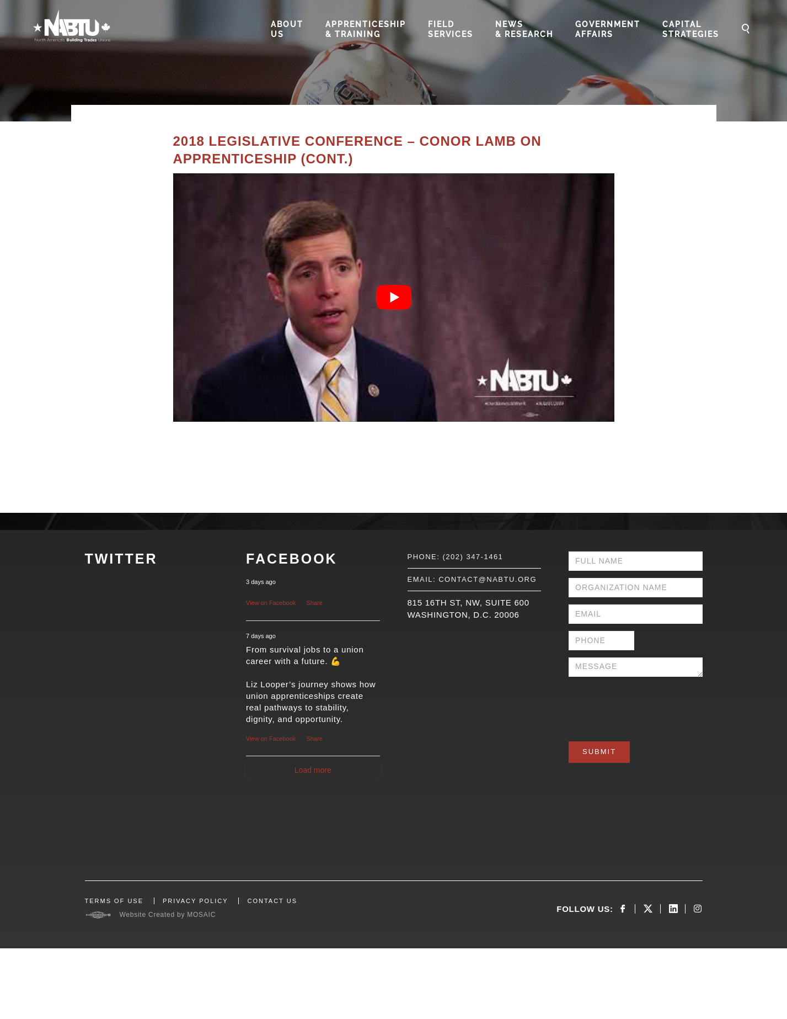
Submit (599, 751)
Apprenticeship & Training (365, 29)
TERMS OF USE (114, 901)
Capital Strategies (690, 29)
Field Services (450, 29)
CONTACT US (272, 901)
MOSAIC (201, 915)
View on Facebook (271, 602)
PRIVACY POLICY (195, 901)
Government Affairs (607, 29)
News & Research (524, 29)
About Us (287, 29)
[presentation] (652, 705)
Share (315, 602)
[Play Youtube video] (393, 297)
